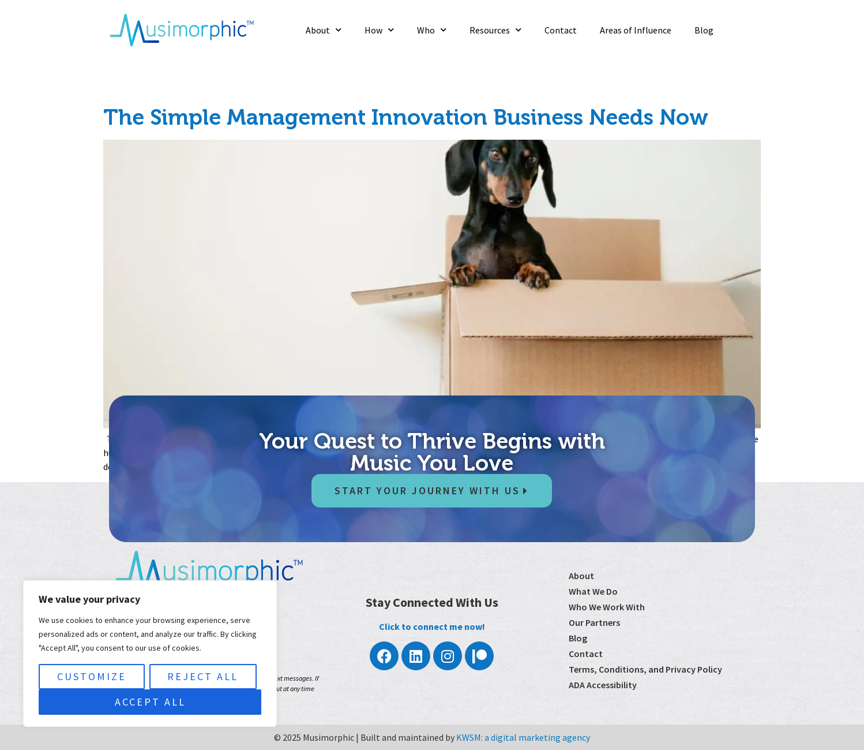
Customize (91, 676)
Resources (495, 30)
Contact (560, 30)
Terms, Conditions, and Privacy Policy (645, 669)
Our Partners (594, 622)
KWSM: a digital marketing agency (523, 737)
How (379, 30)
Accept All (150, 701)
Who (431, 30)
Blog (703, 30)
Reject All (202, 676)
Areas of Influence (635, 30)
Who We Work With (607, 607)
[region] (150, 653)
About (323, 30)
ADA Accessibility (603, 685)
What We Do (593, 591)
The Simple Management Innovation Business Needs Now (405, 117)
